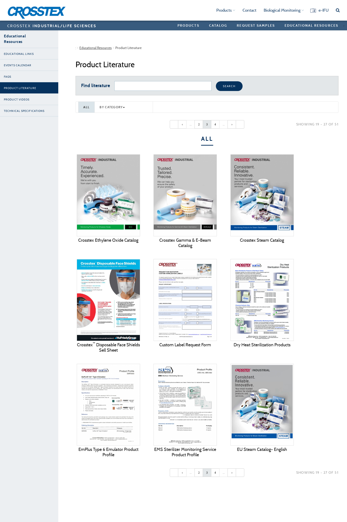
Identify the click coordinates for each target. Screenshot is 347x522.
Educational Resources (311, 25)
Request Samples (256, 25)
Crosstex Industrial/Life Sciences (99, 48)
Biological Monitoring (284, 10)
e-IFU (324, 10)
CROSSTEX (51, 25)
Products (225, 10)
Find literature (95, 85)
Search (229, 86)
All (86, 107)
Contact (249, 10)
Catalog (218, 25)
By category (112, 107)
